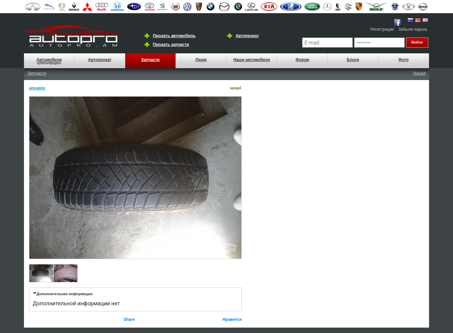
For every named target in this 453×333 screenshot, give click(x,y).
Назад (419, 73)
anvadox (37, 88)
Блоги (353, 59)
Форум (302, 59)
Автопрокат (247, 35)
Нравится (232, 319)
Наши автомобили (251, 59)
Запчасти (150, 59)
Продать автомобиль (174, 35)
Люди (201, 59)
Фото (403, 59)
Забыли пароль (412, 29)
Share (129, 319)
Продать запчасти (171, 44)
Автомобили (49, 59)
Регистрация (382, 29)
